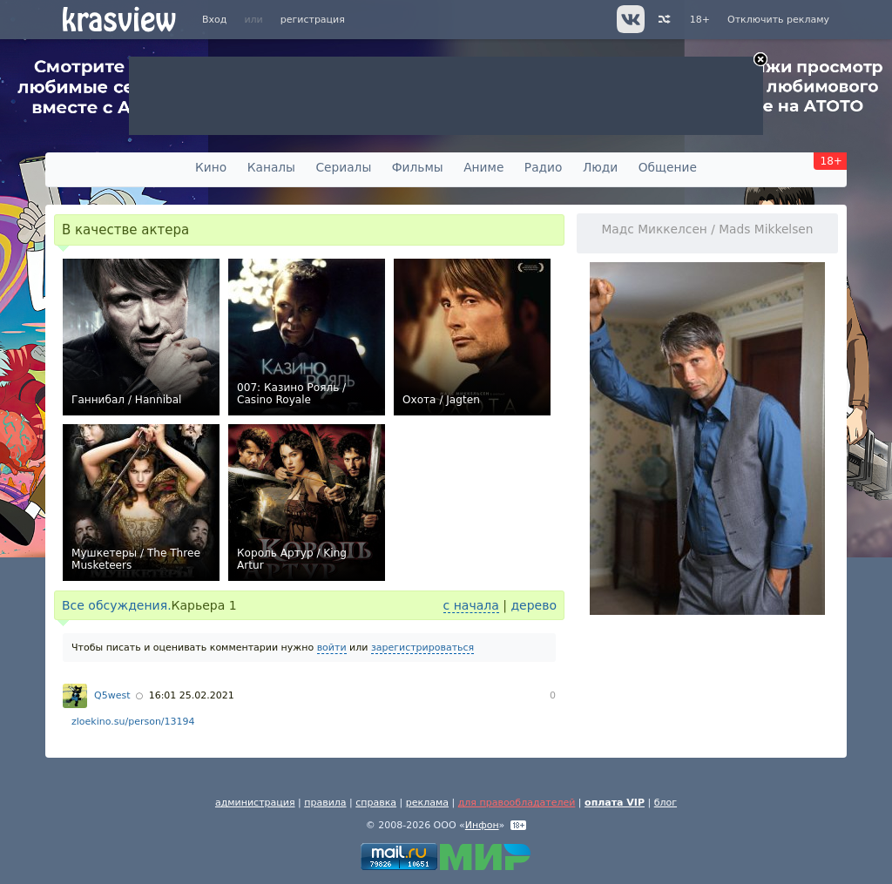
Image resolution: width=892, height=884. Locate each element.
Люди (600, 167)
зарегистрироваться (422, 647)
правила (325, 802)
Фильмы (417, 167)
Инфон (482, 825)
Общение (668, 167)
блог (665, 802)
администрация (255, 802)
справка (375, 802)
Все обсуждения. (117, 605)
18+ (700, 19)
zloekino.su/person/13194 (133, 721)
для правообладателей (517, 802)
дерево (533, 605)
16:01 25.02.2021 (191, 695)
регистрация (312, 19)
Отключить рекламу (778, 19)
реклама (427, 802)
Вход (214, 19)
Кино (210, 167)
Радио (543, 167)
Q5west (112, 695)
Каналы (271, 167)
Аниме (483, 167)
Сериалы (343, 167)
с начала (471, 605)
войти (332, 647)
